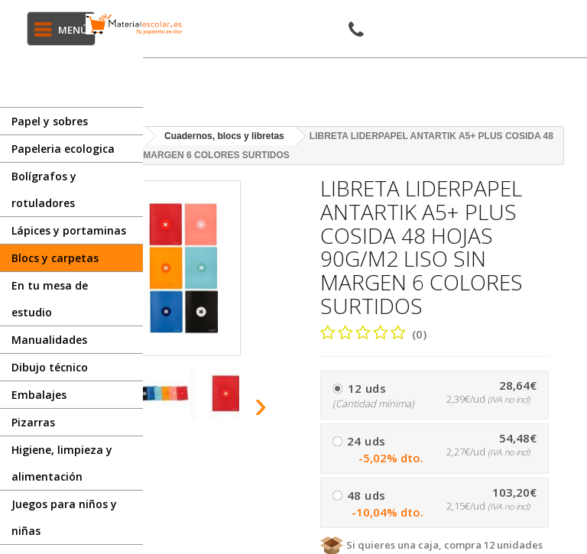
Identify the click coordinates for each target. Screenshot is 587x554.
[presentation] (261, 404)
